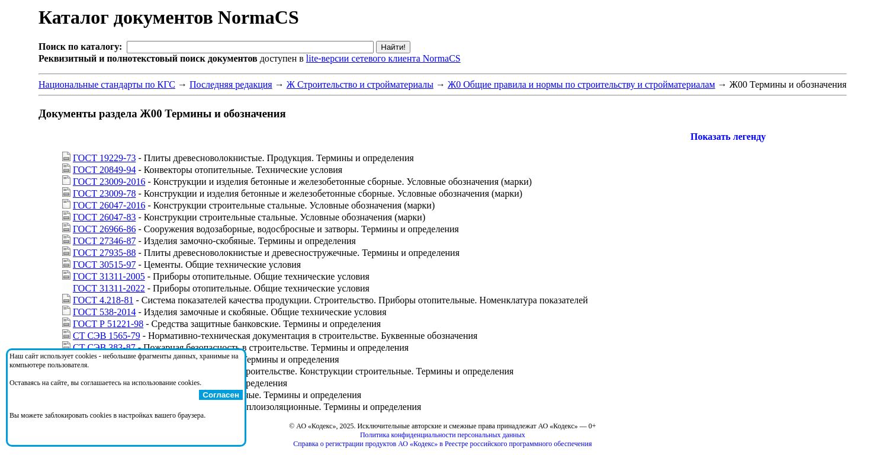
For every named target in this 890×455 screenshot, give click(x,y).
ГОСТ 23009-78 (104, 193)
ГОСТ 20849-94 (104, 170)
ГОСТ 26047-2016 (109, 205)
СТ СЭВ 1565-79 (106, 336)
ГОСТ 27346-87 (104, 241)
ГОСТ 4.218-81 (103, 300)
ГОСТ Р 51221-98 (108, 324)
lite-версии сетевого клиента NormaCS (383, 58)
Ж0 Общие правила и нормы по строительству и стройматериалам (581, 84)
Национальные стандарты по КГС (106, 84)
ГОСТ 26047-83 (104, 217)
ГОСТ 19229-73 (104, 158)
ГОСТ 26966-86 (104, 229)
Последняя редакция (230, 84)
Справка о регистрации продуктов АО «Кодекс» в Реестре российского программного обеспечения (442, 444)
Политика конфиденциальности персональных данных (442, 435)
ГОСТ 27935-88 (104, 253)
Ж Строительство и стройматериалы (360, 84)
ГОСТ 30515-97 (104, 264)
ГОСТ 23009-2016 (109, 182)
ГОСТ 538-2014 (104, 312)
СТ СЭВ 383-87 (104, 347)
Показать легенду (728, 137)
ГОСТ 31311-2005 (109, 276)
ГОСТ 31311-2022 (109, 288)
